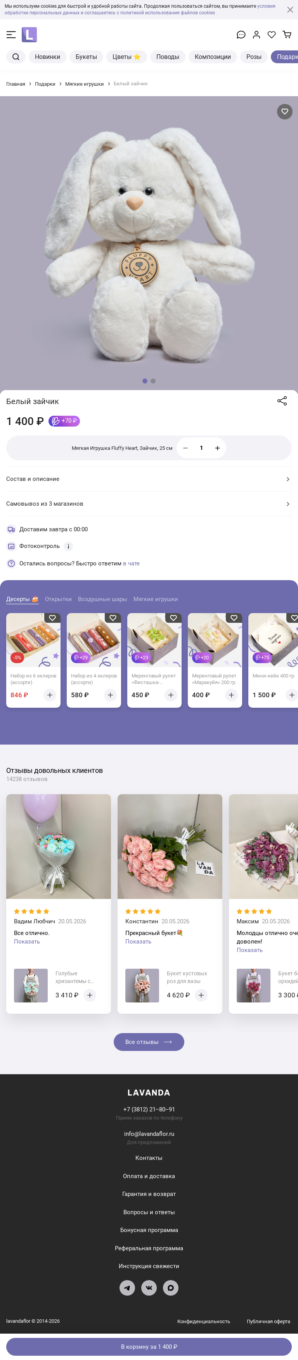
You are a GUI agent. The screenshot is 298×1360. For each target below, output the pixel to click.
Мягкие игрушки (84, 83)
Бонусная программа (149, 1229)
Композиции (213, 56)
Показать (27, 941)
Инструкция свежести (149, 1265)
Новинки (47, 56)
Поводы (167, 56)
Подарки (45, 83)
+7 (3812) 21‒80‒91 (149, 1109)
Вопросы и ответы (149, 1211)
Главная (15, 83)
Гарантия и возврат (149, 1193)
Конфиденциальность (204, 1321)
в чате (131, 562)
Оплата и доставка (149, 1175)
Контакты (149, 1157)
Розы (254, 56)
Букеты (86, 56)
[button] (144, 380)
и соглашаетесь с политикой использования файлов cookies (148, 12)
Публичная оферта (268, 1321)
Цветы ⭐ (127, 56)
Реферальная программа (149, 1247)
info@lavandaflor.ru (149, 1133)
